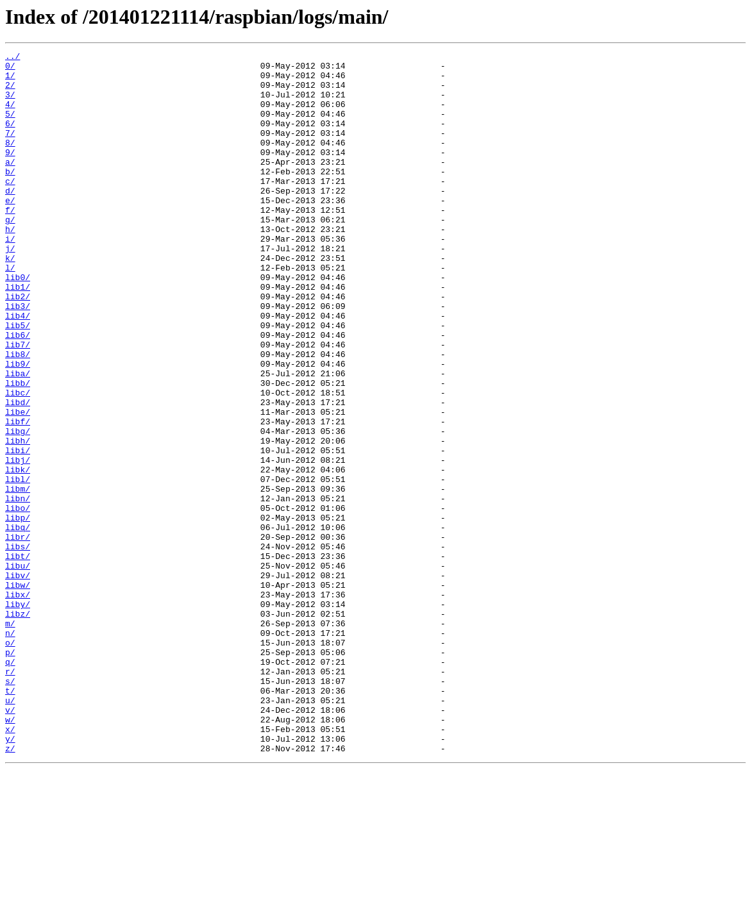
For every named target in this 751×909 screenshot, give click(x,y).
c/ (10, 207)
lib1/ (17, 334)
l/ (10, 311)
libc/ (17, 461)
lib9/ (17, 427)
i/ (10, 277)
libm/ (17, 577)
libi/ (17, 531)
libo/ (17, 600)
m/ (10, 738)
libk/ (17, 554)
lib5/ (17, 381)
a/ (10, 184)
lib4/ (17, 369)
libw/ (17, 692)
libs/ (17, 646)
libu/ (17, 669)
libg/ (17, 507)
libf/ (17, 496)
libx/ (17, 704)
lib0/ (17, 323)
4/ (10, 115)
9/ (10, 173)
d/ (10, 219)
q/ (10, 784)
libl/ (17, 565)
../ (12, 57)
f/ (10, 242)
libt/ (17, 657)
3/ (10, 104)
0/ (10, 69)
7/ (10, 150)
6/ (10, 138)
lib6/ (17, 392)
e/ (10, 231)
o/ (10, 761)
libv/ (17, 681)
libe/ (17, 484)
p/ (10, 773)
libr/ (17, 634)
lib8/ (17, 415)
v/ (10, 842)
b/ (10, 196)
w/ (10, 854)
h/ (10, 265)
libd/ (17, 473)
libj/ (17, 542)
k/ (10, 300)
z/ (10, 888)
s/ (10, 807)
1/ (10, 81)
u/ (10, 831)
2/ (10, 92)
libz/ (17, 727)
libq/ (17, 623)
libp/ (17, 611)
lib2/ (17, 346)
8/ (10, 161)
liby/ (17, 715)
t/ (10, 819)
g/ (10, 254)
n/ (10, 750)
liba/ (17, 438)
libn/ (17, 588)
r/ (10, 796)
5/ (10, 127)
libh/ (17, 519)
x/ (10, 865)
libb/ (17, 450)
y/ (10, 877)
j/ (10, 288)
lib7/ (17, 404)
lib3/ (17, 357)
